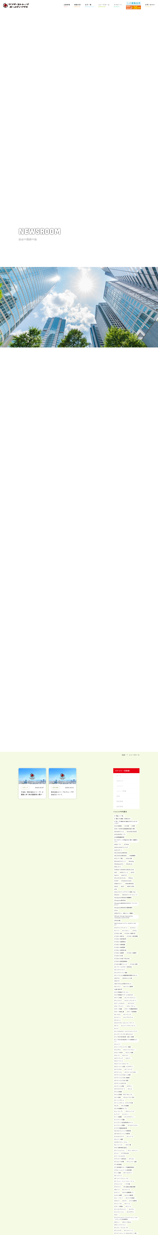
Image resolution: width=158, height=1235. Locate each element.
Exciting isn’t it (119, 864)
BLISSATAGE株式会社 (121, 853)
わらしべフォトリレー (120, 1225)
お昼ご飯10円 (118, 989)
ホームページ (118, 1175)
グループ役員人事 (119, 1011)
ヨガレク (117, 1200)
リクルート (118, 6)
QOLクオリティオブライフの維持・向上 (125, 892)
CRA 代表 (129, 858)
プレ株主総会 (118, 1164)
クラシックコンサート (130, 1000)
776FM (127, 844)
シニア (116, 1028)
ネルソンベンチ (130, 1111)
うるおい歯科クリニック (121, 964)
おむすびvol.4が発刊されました (123, 983)
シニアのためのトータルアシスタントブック (126, 1031)
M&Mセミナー (119, 883)
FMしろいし (118, 867)
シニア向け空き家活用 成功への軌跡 (124, 1037)
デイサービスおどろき (120, 1083)
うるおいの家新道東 (120, 944)
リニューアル (118, 1203)
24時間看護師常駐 (119, 837)
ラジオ (124, 1200)
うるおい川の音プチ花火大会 (122, 958)
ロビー (116, 1214)
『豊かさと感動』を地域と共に (123, 818)
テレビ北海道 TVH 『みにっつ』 (124, 1094)
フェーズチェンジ (133, 1150)
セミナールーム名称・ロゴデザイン (124, 1066)
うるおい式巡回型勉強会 (121, 961)
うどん (135, 930)
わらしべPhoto (127, 1222)
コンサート (118, 1017)
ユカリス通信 (118, 1195)
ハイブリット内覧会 (120, 1125)
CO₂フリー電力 (119, 858)
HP (116, 872)
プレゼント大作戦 (119, 1161)
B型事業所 (132, 855)
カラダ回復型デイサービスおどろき (124, 995)
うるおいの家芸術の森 (120, 950)
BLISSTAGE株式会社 (121, 855)
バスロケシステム (133, 1125)
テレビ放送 (118, 1097)
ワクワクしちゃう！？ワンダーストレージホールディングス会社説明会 (125, 1218)
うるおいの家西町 (119, 953)
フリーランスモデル (120, 1156)
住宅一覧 (89, 6)
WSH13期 (117, 920)
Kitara (131, 878)
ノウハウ (117, 1114)
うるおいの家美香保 (120, 947)
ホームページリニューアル (121, 1178)
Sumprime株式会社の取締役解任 (123, 907)
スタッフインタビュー (129, 1049)
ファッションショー (120, 1150)
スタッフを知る (119, 1052)
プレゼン (132, 1159)
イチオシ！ (133, 927)
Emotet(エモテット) (120, 861)
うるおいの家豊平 (132, 953)
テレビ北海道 (118, 1091)
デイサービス (118, 1072)
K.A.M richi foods (120, 878)
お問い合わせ (150, 6)
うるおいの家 (118, 933)
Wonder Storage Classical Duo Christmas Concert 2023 (123, 917)
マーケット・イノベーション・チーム (124, 1181)
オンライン (118, 986)
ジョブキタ (118, 1049)
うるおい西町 (134, 964)
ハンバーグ (130, 1136)
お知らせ (119, 781)
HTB (132, 872)
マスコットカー (119, 1184)
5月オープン (118, 844)
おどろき (117, 978)
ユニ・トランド (119, 1198)
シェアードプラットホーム (128, 1025)
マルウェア (118, 1187)
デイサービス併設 (119, 1086)
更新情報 (119, 801)
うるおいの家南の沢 (130, 933)
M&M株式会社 (130, 883)
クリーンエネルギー (120, 1003)
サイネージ (118, 1020)
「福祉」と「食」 (119, 816)
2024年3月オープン (120, 834)
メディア (117, 1192)
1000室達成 (118, 826)
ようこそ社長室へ (130, 1198)
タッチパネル (118, 1069)
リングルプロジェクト (120, 1209)
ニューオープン (119, 1111)
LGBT (116, 880)
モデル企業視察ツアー (128, 1192)
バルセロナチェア (119, 1136)
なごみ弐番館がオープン (121, 1108)
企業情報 (67, 6)
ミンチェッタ (126, 1189)
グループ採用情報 (132, 1011)
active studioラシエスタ (121, 847)
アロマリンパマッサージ (121, 927)
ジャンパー (118, 1044)
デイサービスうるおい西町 (121, 1080)
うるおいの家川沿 (119, 936)
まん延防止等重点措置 (129, 1187)
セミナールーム (119, 1061)
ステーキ (117, 1055)
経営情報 (119, 806)
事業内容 (77, 6)
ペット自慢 (118, 1173)
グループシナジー (119, 1006)
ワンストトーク (129, 1230)
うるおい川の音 (119, 955)
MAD (116, 886)
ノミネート (126, 1114)
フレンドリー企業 (132, 1161)
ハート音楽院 (118, 1117)
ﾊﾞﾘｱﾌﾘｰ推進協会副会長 (121, 1128)
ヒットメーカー (119, 1145)
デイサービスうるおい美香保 (122, 1077)
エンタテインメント (120, 969)
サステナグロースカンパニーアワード (124, 1023)
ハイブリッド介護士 (120, 1119)
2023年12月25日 (132, 831)
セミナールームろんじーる (121, 1063)
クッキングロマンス (130, 997)
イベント (117, 930)
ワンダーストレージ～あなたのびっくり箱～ (126, 1233)
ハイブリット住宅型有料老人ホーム (124, 1122)
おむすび (117, 981)
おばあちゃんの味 (127, 978)
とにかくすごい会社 (129, 1097)
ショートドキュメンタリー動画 (123, 1047)
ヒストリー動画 (119, 1139)
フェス (116, 1153)
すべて (118, 775)
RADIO (117, 894)
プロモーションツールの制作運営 (123, 1170)
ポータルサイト (128, 1173)
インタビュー (126, 930)
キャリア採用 (118, 997)
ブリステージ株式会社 (120, 1159)
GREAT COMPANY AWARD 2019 (124, 869)
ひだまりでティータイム (121, 1142)
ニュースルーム (104, 6)
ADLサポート (118, 850)
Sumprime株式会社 (120, 900)
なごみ (116, 1105)
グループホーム (131, 1006)
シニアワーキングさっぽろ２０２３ (124, 1034)
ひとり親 (128, 1145)
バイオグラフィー (129, 1117)
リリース (128, 1206)
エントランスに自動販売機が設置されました (126, 975)
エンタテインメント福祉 (121, 972)
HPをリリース (124, 872)
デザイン (130, 1086)
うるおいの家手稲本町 (120, 939)
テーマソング (128, 1069)
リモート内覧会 (119, 1206)
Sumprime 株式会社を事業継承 (123, 897)
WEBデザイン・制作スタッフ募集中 (124, 913)
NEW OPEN (131, 886)
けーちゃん (118, 1014)
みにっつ (117, 1189)
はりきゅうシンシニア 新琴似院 (123, 1131)
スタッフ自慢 (129, 1052)
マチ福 (128, 1184)
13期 (133, 826)
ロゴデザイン (131, 1212)
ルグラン (132, 1209)
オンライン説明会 (128, 986)
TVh (116, 910)
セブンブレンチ (119, 1058)
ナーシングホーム (119, 1100)
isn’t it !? (124, 875)
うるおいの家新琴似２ (120, 941)
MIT (123, 886)
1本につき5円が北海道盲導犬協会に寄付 (125, 828)
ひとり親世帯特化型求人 (121, 1147)
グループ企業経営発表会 (131, 1009)
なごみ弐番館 (125, 1105)
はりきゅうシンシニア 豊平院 (122, 1133)
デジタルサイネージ (120, 1089)
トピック (119, 786)
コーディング (127, 1014)
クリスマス (131, 1003)
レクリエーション (119, 1212)
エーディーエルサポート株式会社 (123, 967)
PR (116, 889)
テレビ (130, 1089)
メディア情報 (121, 791)
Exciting (131, 861)
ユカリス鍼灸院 (129, 1195)
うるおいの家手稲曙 (133, 936)
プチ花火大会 (125, 1153)
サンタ (116, 1025)
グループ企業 (118, 1009)
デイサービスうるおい (130, 1072)
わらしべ (117, 1222)
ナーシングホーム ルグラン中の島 (124, 1103)
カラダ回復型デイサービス (121, 992)
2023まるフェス (119, 831)
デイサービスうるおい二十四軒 (123, 1075)
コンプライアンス (128, 1017)
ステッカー (126, 1055)
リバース (127, 1203)
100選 (127, 826)
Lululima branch (126, 880)
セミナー (128, 1058)
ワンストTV (118, 1230)
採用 (118, 796)
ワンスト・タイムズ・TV (121, 1227)
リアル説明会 (133, 1200)
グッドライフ (118, 1000)
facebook (129, 864)
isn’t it (116, 875)
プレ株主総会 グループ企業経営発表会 (124, 1167)
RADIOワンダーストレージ (130, 894)
